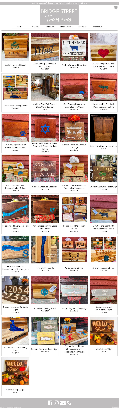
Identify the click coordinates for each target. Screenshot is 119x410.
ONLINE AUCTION (66, 27)
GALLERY (35, 27)
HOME (19, 27)
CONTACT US (97, 27)
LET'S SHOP (50, 27)
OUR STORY (82, 27)
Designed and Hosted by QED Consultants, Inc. (10, 407)
